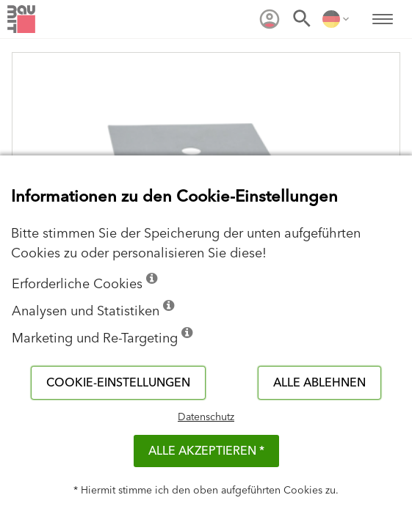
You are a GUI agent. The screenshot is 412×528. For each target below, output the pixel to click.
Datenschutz (206, 417)
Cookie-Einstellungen (118, 383)
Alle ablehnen (319, 383)
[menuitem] (269, 19)
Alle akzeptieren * (206, 451)
